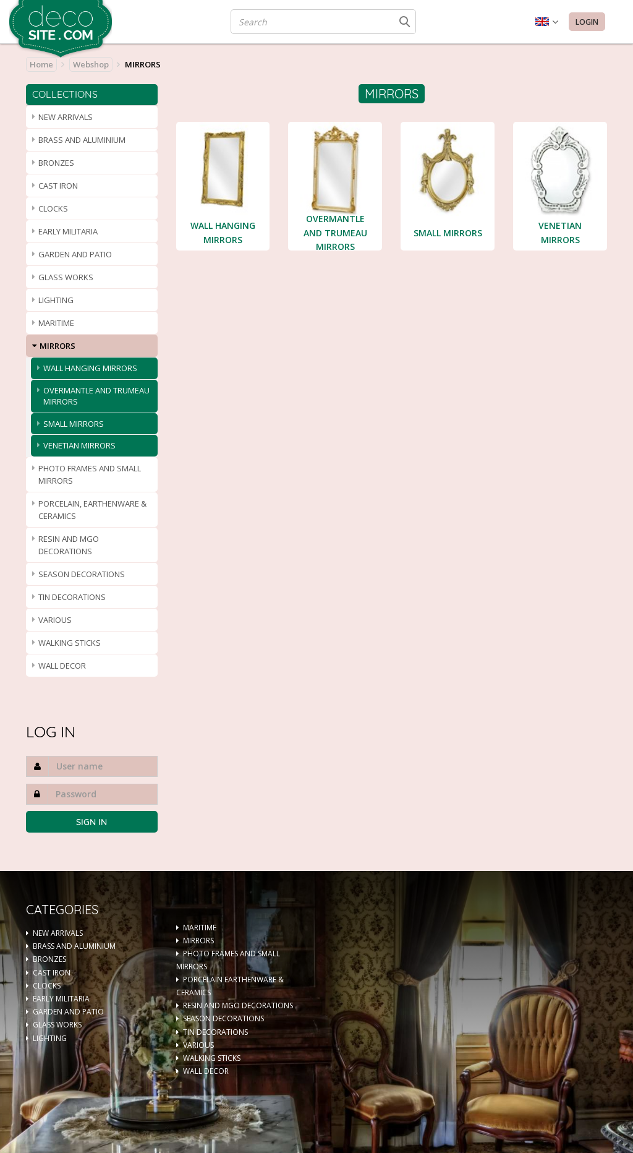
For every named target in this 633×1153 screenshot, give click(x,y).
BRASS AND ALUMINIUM (81, 139)
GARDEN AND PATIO (75, 254)
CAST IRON (58, 185)
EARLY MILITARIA (68, 231)
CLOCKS (53, 208)
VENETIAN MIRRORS (79, 445)
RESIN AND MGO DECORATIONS (68, 545)
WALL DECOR (62, 665)
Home (41, 64)
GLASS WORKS (65, 277)
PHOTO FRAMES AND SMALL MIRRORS (89, 474)
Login (587, 22)
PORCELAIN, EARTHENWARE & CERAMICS (92, 509)
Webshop (91, 64)
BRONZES (56, 162)
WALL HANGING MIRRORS (90, 368)
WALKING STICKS (69, 642)
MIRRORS (57, 345)
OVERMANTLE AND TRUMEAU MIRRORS (96, 396)
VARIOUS (55, 619)
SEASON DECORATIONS (81, 574)
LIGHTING (56, 300)
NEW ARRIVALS (65, 116)
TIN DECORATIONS (72, 596)
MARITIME (56, 322)
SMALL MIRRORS (73, 423)
